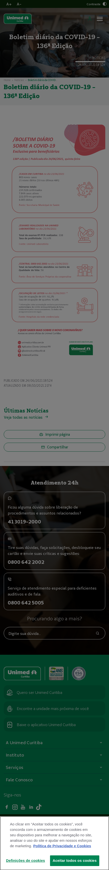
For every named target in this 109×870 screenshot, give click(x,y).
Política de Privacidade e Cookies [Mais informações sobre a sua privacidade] (62, 854)
